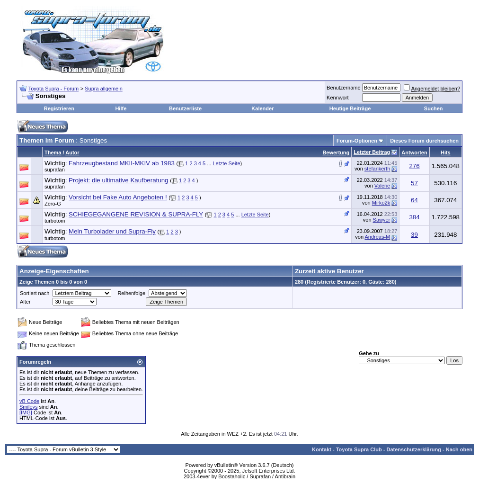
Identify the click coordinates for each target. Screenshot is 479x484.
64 (414, 200)
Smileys (28, 407)
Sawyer (381, 220)
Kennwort (337, 97)
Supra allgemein (104, 88)
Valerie (382, 185)
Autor (72, 152)
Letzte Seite (226, 163)
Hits (446, 152)
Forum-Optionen (357, 140)
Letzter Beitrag (372, 152)
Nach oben (459, 449)
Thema (52, 152)
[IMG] (25, 412)
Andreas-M (377, 237)
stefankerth (377, 168)
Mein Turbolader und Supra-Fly (112, 231)
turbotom (54, 221)
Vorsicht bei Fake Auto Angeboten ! (118, 197)
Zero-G (52, 203)
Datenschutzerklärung (413, 449)
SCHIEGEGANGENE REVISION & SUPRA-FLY (136, 214)
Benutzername (344, 87)
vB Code (29, 401)
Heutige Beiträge (350, 108)
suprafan (54, 169)
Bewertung (335, 152)
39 (414, 234)
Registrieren (59, 108)
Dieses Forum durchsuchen (424, 140)
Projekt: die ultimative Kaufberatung (118, 180)
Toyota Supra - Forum (53, 88)
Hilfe (120, 108)
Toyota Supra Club (359, 449)
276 (414, 166)
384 (414, 217)
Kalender (262, 108)
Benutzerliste (185, 108)
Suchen (433, 108)
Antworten (414, 152)
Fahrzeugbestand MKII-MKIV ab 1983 (122, 163)
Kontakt (321, 449)
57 (414, 183)
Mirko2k (381, 203)
